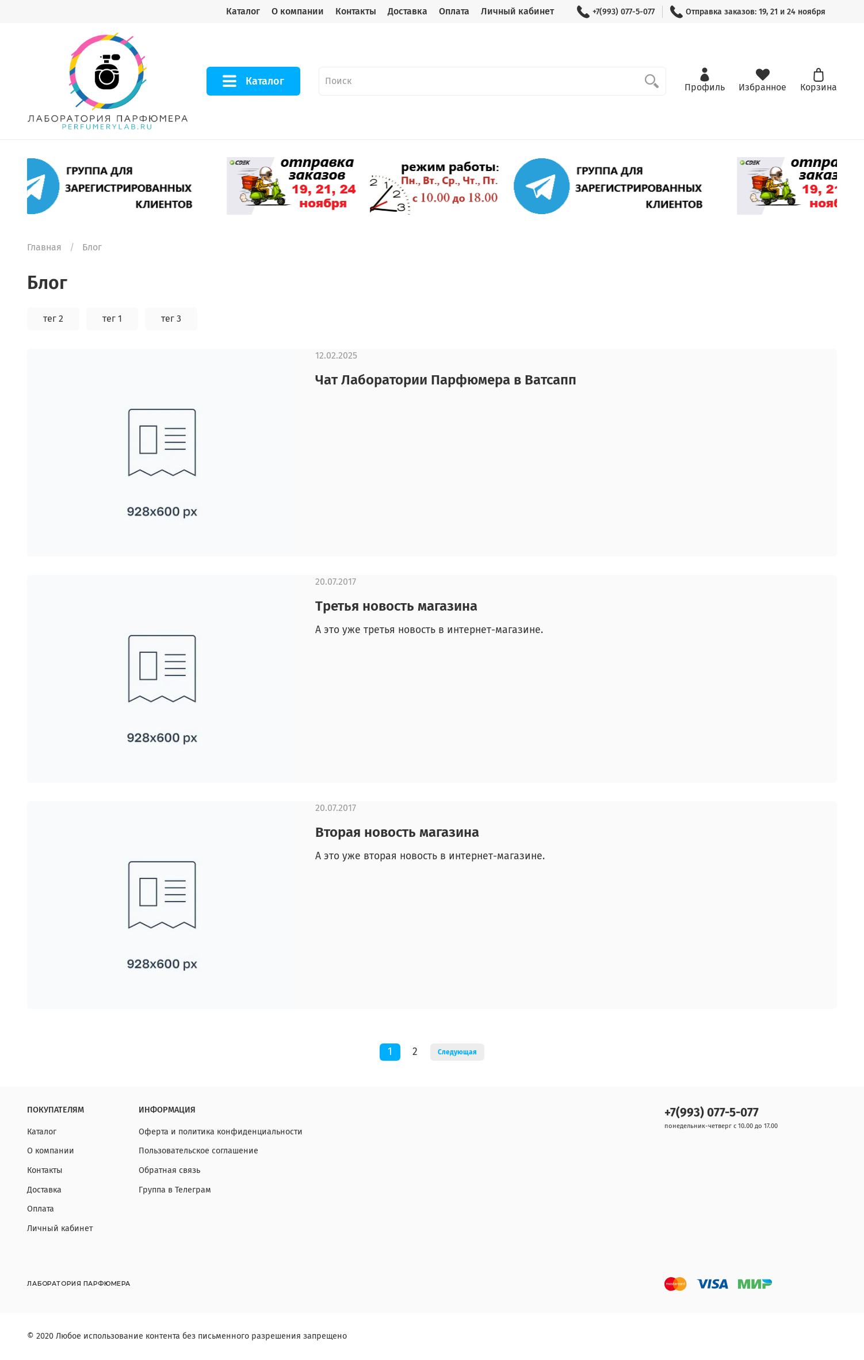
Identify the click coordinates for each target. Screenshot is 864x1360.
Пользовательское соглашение (198, 1151)
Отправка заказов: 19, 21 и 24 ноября (747, 12)
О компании (298, 11)
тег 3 (171, 318)
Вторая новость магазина (397, 832)
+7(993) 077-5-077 (616, 12)
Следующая (457, 1052)
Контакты (355, 11)
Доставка (407, 11)
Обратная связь (169, 1170)
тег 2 (53, 318)
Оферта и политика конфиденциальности (221, 1132)
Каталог (243, 11)
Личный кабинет (517, 11)
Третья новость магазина (396, 606)
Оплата (454, 11)
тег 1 (112, 318)
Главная (44, 247)
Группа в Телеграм (175, 1190)
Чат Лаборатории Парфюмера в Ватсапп (445, 380)
